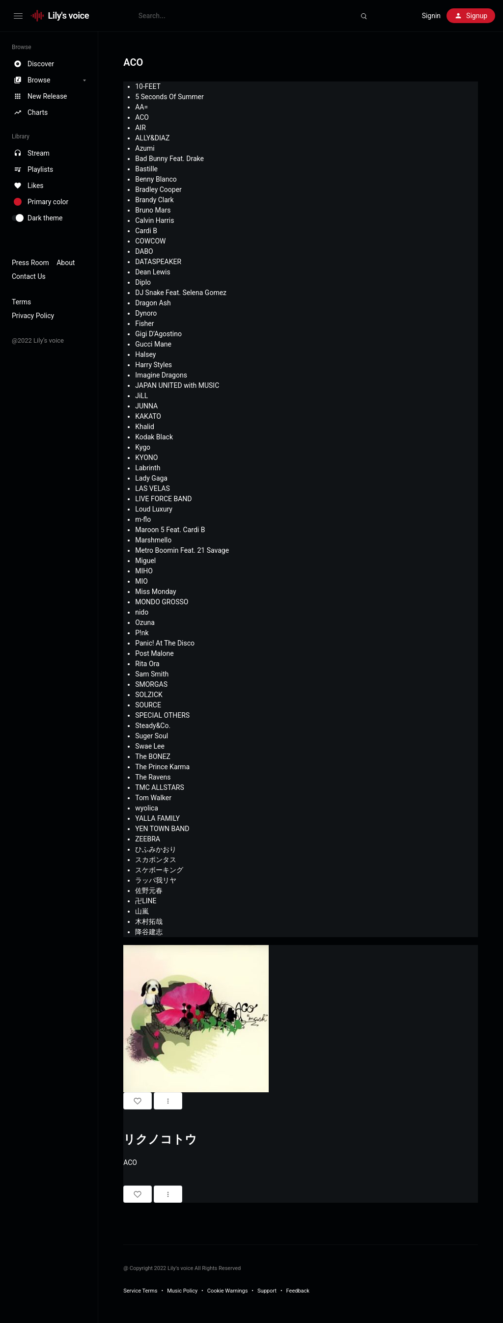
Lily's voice (68, 15)
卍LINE (145, 901)
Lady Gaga (151, 478)
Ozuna (145, 622)
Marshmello (153, 540)
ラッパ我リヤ (155, 880)
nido (141, 612)
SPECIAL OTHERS (162, 715)
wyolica (146, 808)
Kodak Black (154, 437)
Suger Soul (151, 736)
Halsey (145, 354)
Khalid (144, 427)
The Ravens (152, 777)
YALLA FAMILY (157, 818)
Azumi (145, 148)
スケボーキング (159, 870)
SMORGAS (151, 684)
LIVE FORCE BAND (163, 499)
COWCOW (150, 241)
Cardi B (146, 231)
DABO (144, 251)
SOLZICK (149, 695)
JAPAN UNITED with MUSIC (177, 385)
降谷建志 (149, 932)
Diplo (143, 282)
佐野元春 (149, 890)
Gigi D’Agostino (158, 334)
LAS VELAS (152, 488)
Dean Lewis (152, 272)
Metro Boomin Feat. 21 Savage (182, 550)
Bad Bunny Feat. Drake (169, 158)
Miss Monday (155, 591)
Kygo (142, 447)
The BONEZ (152, 756)
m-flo (143, 519)
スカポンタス (155, 860)
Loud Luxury (153, 509)
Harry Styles (153, 365)
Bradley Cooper (158, 189)
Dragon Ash (152, 303)
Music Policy (182, 1291)
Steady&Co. (152, 725)
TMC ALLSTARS (159, 787)
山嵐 (142, 911)
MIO (141, 581)
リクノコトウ (160, 1139)
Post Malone (154, 653)
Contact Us (29, 276)
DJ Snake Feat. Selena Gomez (180, 293)
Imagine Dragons (161, 375)
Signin (431, 16)
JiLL (141, 396)
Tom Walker (153, 798)
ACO (142, 117)
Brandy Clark (154, 200)
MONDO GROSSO (161, 602)
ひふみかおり (155, 849)
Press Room (30, 263)
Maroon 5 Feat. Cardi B (170, 530)
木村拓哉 (149, 921)
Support (267, 1291)
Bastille (146, 169)
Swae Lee (150, 746)
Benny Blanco (156, 179)
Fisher (144, 323)
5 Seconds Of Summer (169, 97)
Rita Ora (147, 664)
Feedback (297, 1291)
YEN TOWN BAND (162, 829)
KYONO (146, 457)
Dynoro (146, 313)
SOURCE (148, 705)
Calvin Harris (154, 220)
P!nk (141, 633)
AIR (140, 128)
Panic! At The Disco (165, 643)
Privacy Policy (33, 316)
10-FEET (148, 86)
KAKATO (148, 416)
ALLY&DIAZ (152, 138)
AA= (141, 107)
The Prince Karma (162, 767)
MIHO (144, 571)
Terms (21, 302)
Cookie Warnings (227, 1291)
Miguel (145, 561)
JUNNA (146, 406)
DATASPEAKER (158, 262)
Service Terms (140, 1291)
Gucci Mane (153, 344)
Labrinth (147, 468)
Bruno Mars (152, 210)
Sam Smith (151, 674)
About (65, 263)
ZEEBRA (147, 839)
